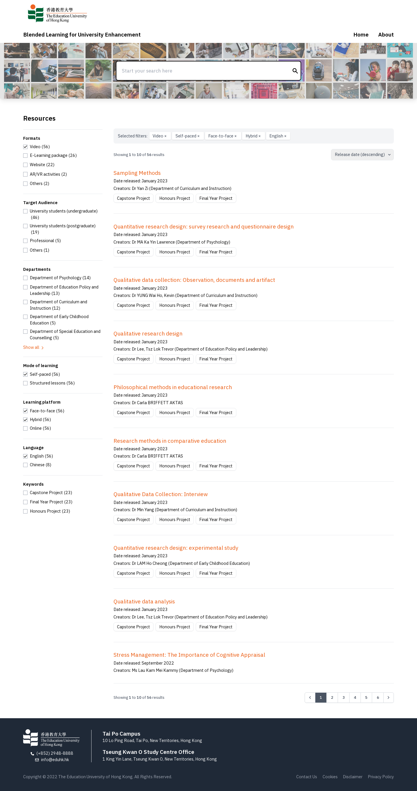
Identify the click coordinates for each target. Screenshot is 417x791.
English (278, 136)
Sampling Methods (137, 172)
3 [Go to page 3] (344, 697)
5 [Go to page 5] (366, 697)
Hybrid (254, 136)
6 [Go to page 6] (378, 697)
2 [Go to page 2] (332, 697)
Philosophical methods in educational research (173, 387)
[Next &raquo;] (388, 697)
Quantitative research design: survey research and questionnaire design (204, 226)
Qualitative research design (148, 333)
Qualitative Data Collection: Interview (161, 494)
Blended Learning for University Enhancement (82, 34)
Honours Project (174, 198)
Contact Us (306, 776)
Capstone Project (133, 198)
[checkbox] (36, 147)
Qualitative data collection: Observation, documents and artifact (194, 279)
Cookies (330, 776)
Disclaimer (353, 776)
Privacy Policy (381, 776)
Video (160, 136)
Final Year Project (216, 198)
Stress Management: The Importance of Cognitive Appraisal (189, 654)
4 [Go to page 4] (355, 697)
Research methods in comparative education (170, 440)
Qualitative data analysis (144, 601)
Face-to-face (223, 136)
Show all (34, 347)
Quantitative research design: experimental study (176, 547)
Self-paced (188, 136)
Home (361, 34)
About (386, 34)
